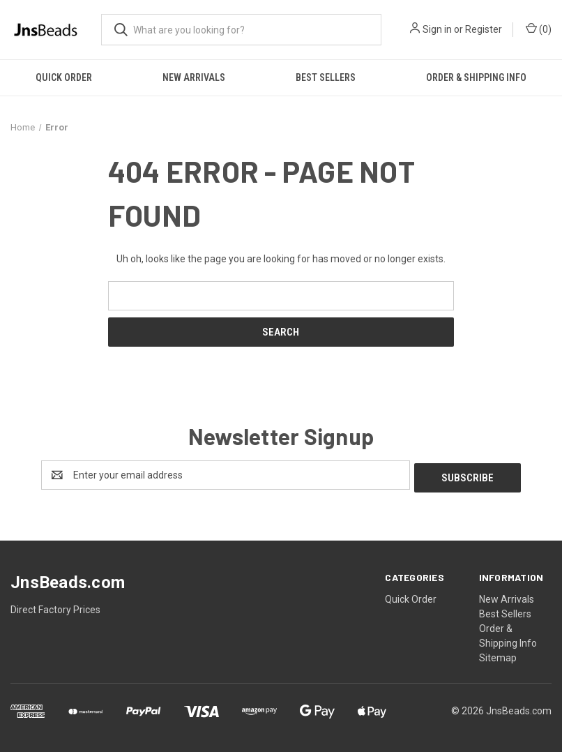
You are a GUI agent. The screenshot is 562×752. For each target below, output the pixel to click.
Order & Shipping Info (476, 77)
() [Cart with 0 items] (539, 28)
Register (483, 29)
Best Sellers (326, 77)
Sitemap (498, 655)
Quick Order (64, 77)
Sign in (437, 29)
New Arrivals (193, 77)
